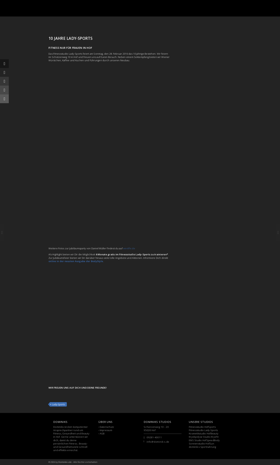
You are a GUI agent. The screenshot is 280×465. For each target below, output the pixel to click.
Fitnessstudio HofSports (202, 427)
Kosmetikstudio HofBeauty (203, 433)
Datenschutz (107, 427)
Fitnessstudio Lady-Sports (203, 430)
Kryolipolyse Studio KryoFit (204, 436)
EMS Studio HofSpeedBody (204, 440)
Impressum (106, 430)
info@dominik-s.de (158, 441)
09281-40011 (154, 437)
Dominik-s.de (65, 462)
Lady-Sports (58, 404)
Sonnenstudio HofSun (201, 443)
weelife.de (129, 248)
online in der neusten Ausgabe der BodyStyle (75, 261)
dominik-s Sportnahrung (202, 447)
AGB (102, 433)
